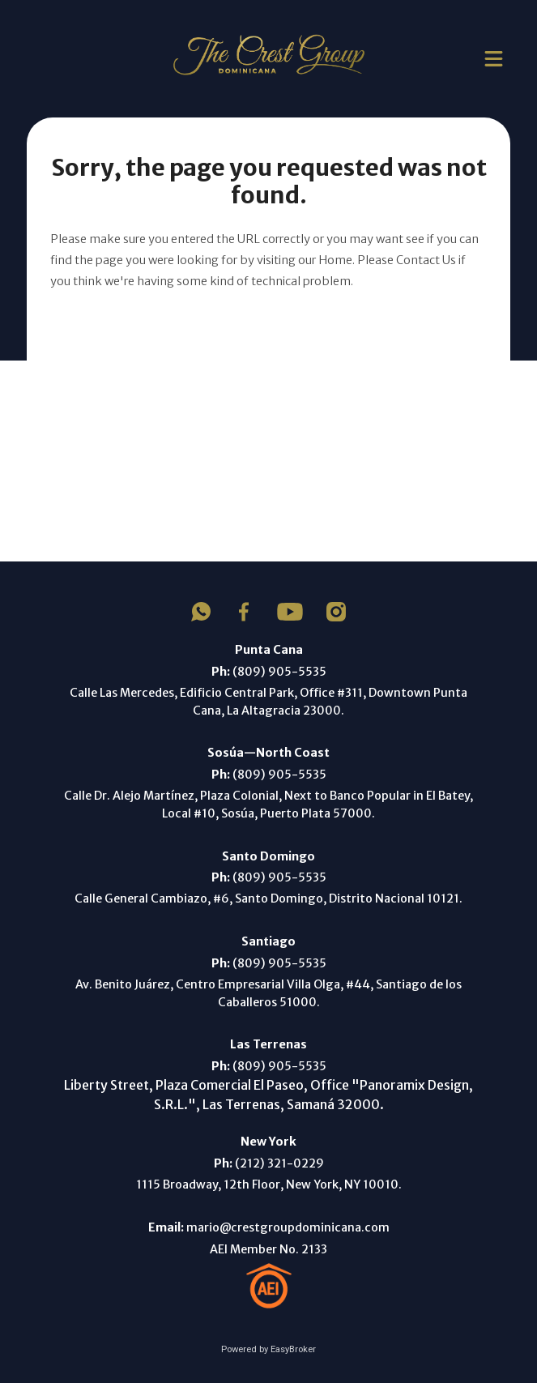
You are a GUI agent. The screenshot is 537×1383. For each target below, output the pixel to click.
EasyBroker (293, 1349)
